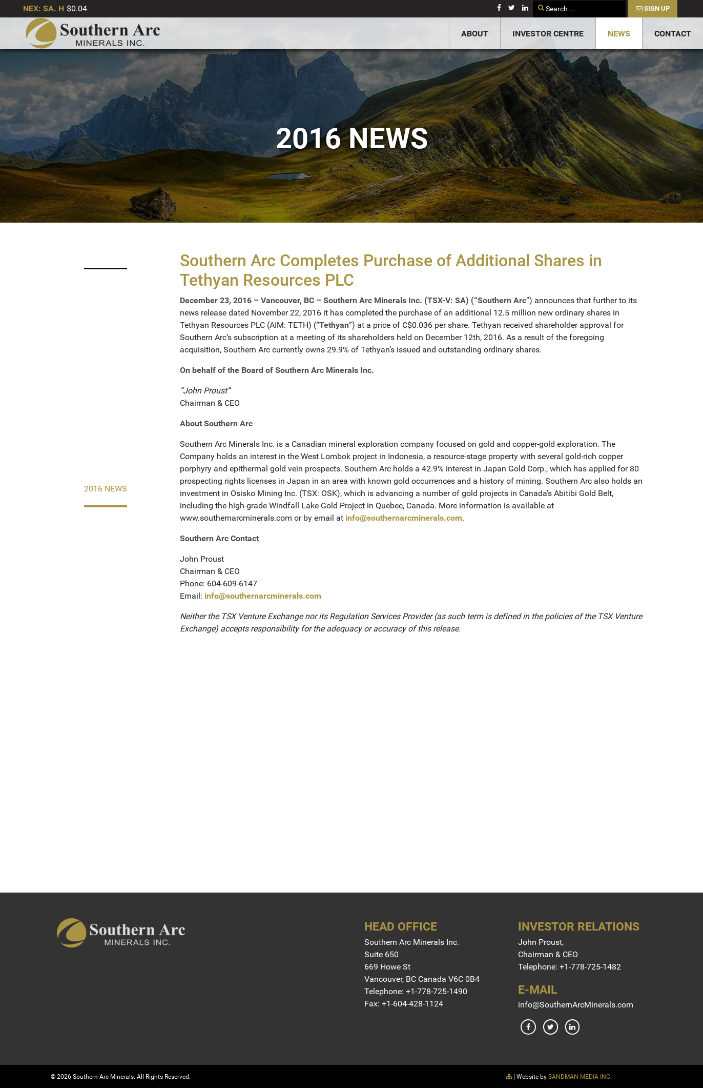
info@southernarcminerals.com (403, 518)
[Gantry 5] (93, 33)
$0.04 (77, 8)
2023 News (105, 251)
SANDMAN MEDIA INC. (580, 1076)
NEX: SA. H (43, 8)
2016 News (105, 488)
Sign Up (653, 8)
